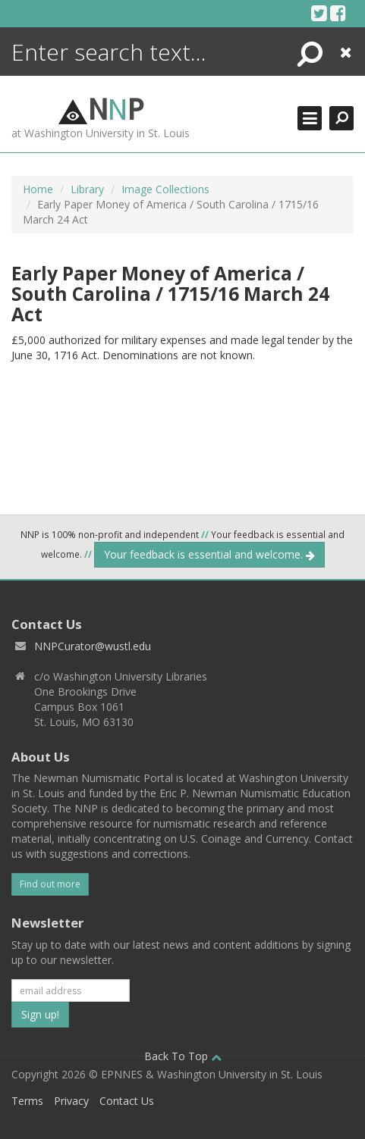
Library (87, 189)
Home (38, 189)
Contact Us (126, 1101)
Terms (27, 1101)
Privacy (71, 1101)
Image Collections (165, 189)
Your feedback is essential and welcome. (209, 554)
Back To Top (183, 1056)
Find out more (50, 884)
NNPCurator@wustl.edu (92, 646)
